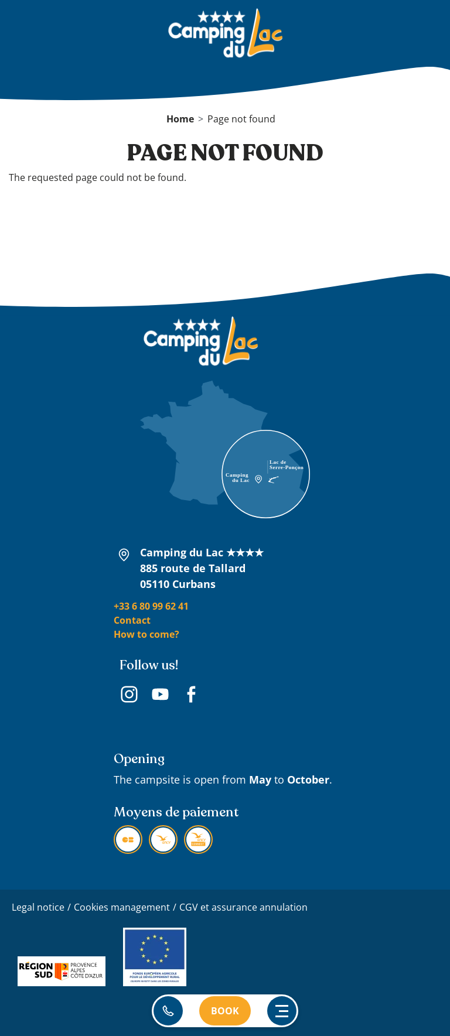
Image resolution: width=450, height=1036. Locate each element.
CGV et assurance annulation (243, 907)
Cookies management (122, 907)
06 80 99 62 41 (168, 1010)
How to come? (146, 634)
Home (180, 118)
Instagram (129, 696)
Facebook (191, 696)
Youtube (160, 696)
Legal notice (38, 907)
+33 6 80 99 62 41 (151, 606)
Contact (132, 620)
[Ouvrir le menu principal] (281, 1010)
